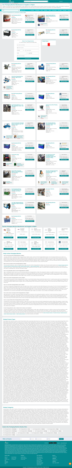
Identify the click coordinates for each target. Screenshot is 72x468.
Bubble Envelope (8, 358)
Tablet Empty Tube (32, 338)
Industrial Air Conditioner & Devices (35, 420)
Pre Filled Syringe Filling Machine (27, 392)
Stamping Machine (42, 376)
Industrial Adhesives (49, 393)
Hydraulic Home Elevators (32, 445)
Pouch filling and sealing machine (30, 339)
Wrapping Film (57, 324)
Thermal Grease (24, 400)
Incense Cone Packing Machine (33, 400)
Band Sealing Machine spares (18, 350)
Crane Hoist (60, 448)
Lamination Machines (54, 335)
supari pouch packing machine (8, 344)
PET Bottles (18, 354)
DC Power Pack (41, 447)
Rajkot (50, 10)
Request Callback (30, 21)
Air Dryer (15, 451)
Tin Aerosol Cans (26, 356)
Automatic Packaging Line (56, 381)
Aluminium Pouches (46, 325)
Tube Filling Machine (51, 339)
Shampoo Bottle (33, 355)
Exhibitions (6, 462)
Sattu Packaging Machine (37, 378)
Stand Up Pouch (36, 324)
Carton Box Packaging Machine (25, 347)
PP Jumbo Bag (33, 337)
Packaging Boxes (53, 325)
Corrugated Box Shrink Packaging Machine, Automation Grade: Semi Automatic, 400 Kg (51, 156)
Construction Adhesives (33, 358)
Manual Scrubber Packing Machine (26, 367)
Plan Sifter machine (14, 450)
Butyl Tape (39, 381)
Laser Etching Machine (26, 376)
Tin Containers (65, 338)
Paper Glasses (59, 325)
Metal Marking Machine (45, 449)
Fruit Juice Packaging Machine (31, 370)
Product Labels (15, 323)
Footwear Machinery (31, 414)
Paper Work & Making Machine (52, 413)
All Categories (13, 459)
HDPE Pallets (64, 343)
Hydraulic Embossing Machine (53, 397)
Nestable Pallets (50, 344)
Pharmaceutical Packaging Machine (15, 336)
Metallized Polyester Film (31, 359)
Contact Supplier (8, 237)
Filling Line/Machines (50, 348)
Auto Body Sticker (48, 328)
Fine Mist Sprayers (29, 354)
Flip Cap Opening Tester (15, 324)
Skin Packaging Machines (40, 382)
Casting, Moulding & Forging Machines (23, 420)
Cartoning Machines (6, 339)
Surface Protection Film (56, 354)
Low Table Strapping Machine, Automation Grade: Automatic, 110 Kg (17, 203)
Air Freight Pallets (46, 345)
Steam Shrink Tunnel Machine (36, 335)
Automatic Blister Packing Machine (60, 348)
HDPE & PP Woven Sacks (51, 355)
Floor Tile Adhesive (37, 392)
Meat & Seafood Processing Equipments (17, 421)
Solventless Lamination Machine (16, 397)
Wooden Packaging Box (62, 344)
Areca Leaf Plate (6, 326)
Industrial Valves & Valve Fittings (48, 410)
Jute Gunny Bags (50, 356)
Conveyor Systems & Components (16, 410)
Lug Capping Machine (64, 334)
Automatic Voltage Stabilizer (44, 448)
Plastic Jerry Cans (40, 325)
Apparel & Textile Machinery (42, 422)
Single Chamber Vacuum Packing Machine (26, 391)
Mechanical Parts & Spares (26, 411)
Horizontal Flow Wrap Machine (45, 346)
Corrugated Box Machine (7, 377)
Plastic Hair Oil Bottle (18, 338)
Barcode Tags (25, 328)
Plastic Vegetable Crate (17, 369)
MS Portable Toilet (20, 446)
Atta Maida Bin (47, 398)
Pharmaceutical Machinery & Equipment (9, 412)
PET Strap (62, 365)
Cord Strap (10, 360)
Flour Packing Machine (7, 375)
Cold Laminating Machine (18, 387)
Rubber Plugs (37, 346)
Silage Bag (33, 323)
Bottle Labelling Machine (7, 332)
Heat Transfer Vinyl (57, 365)
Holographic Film (24, 397)
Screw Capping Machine (61, 333)
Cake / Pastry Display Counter (31, 449)
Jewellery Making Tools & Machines (26, 423)
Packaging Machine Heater (49, 377)
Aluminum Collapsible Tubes (25, 365)
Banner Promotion (39, 460)
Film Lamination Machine (18, 386)
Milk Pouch (49, 357)
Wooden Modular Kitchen (21, 451)
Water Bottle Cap (29, 332)
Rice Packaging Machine (28, 378)
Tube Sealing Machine (45, 444)
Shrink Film (59, 382)
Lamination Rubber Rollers (48, 360)
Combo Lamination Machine (38, 387)
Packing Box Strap (15, 154)
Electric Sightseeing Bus (56, 452)
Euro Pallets (56, 344)
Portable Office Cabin (54, 446)
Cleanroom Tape (37, 356)
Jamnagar (64, 10)
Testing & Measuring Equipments (8, 413)
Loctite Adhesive (61, 397)
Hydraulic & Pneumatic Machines (48, 416)
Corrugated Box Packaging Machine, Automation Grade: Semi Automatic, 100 (54, 182)
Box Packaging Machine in (9, 434)
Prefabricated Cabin (48, 446)
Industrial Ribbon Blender (52, 444)
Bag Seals (25, 350)
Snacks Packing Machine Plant (16, 400)
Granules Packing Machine (63, 339)
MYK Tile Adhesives (8, 365)
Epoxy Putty (38, 398)
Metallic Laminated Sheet (57, 393)
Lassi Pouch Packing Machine (38, 391)
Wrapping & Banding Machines (63, 409)
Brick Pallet (21, 345)
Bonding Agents (48, 392)
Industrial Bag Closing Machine (63, 350)
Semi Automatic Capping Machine (50, 333)
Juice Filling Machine (55, 367)
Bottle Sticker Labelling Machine (20, 333)
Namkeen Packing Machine (15, 327)
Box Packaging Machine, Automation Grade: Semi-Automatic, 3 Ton (51, 123)
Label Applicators (15, 332)
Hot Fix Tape (35, 360)
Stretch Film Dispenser (55, 357)
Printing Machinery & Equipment (52, 409)
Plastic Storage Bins (35, 369)
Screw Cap (49, 322)
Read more (59, 7)
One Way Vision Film (20, 322)
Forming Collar (58, 359)
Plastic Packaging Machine (41, 390)
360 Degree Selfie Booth (33, 453)
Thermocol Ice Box (43, 401)
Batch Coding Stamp (14, 398)
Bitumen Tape (49, 381)
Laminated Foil (14, 325)
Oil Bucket (58, 399)
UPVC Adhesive (31, 401)
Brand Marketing (39, 461)
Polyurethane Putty (32, 398)
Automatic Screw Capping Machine (54, 334)
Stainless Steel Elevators (57, 445)
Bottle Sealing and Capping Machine (57, 338)
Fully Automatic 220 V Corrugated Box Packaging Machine (9, 87)
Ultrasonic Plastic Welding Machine (32, 450)
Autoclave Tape (22, 339)
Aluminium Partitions (60, 444)
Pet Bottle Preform (26, 338)
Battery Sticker (54, 328)
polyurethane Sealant (12, 322)
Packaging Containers (9, 367)
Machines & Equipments (64, 412)
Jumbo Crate (24, 369)
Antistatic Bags (37, 323)
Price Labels (14, 328)
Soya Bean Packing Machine (51, 379)
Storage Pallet (53, 343)
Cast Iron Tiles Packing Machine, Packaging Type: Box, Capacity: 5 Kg (9, 136)
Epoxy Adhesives (43, 355)
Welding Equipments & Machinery (32, 422)
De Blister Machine (47, 332)
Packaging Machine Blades (57, 387)
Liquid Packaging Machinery (29, 409)
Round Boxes (55, 350)
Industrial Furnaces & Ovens (46, 420)
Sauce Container (62, 366)
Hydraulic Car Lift (45, 445)
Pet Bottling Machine (63, 367)
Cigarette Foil (52, 324)
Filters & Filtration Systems (41, 413)
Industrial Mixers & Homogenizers (63, 413)
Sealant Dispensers (54, 392)
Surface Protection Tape (54, 349)
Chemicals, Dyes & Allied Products (21, 414)
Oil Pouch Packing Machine (51, 370)
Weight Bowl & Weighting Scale (40, 421)
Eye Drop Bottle (47, 323)
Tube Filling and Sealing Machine (37, 343)
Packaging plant (48, 376)
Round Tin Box (44, 366)
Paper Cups (28, 371)
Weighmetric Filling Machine (8, 359)
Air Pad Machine (6, 388)
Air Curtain (60, 449)
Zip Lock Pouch (42, 324)
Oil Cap (29, 381)
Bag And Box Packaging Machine (9, 182)
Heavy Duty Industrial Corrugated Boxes (19, 359)
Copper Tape (9, 328)
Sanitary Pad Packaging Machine (49, 388)
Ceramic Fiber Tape (64, 401)
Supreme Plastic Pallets (15, 345)
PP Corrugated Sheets (55, 366)
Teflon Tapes (24, 371)
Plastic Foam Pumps (16, 355)
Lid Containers (53, 323)
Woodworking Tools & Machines (54, 412)
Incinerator (59, 421)
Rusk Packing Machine (58, 377)
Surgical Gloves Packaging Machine (51, 382)
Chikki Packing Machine (54, 389)
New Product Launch (40, 462)
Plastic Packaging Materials (18, 356)
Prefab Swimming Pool (11, 452)
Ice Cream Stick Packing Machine (17, 390)
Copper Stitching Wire (21, 360)
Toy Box (8, 343)
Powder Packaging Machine (9, 338)
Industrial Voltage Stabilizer (28, 448)
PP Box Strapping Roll (47, 359)
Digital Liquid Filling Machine (13, 368)
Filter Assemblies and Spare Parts (50, 411)
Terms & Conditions (24, 458)
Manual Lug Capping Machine (43, 334)
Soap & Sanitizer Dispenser (59, 416)
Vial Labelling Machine (22, 332)
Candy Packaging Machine (56, 378)
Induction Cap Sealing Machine (42, 339)
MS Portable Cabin (31, 446)
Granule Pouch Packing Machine (60, 375)
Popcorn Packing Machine (47, 387)
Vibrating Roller (39, 444)
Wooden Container (8, 357)
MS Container (43, 446)
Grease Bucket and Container (48, 399)
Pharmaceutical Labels (60, 328)
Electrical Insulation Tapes (60, 322)
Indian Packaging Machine (35, 266)
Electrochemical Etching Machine (28, 386)
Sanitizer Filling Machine (32, 368)
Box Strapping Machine (12, 445)
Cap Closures (38, 338)
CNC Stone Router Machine (12, 448)
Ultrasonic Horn (19, 450)
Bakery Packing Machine (27, 380)
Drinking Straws (16, 326)
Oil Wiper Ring (14, 399)
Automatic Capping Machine (8, 334)
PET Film (17, 370)
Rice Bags (39, 348)
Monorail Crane (64, 448)
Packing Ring (9, 399)
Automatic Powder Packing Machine (30, 322)
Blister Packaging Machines (59, 380)
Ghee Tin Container (38, 366)
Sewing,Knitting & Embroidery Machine (19, 422)
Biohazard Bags (22, 354)
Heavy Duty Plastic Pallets (60, 345)
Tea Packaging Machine (56, 326)
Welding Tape (47, 324)
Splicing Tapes (39, 357)
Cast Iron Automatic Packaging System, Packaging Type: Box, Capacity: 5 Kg (18, 123)
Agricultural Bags (6, 361)
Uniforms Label (19, 399)
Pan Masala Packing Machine (22, 379)
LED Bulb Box (63, 361)
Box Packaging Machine (16, 15)
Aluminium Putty (26, 398)
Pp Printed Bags (44, 348)
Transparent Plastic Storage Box (26, 327)
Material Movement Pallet (55, 398)
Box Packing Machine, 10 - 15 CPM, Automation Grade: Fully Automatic (17, 105)
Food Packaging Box (47, 327)
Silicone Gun (43, 398)
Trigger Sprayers (50, 365)
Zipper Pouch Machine (31, 350)
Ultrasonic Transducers (41, 450)
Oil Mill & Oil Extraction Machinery (61, 411)
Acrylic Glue (18, 365)
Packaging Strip (63, 381)
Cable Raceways (24, 450)
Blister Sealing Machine (50, 368)
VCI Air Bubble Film (12, 361)
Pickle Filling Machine (13, 349)
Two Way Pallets (32, 344)
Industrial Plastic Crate (53, 369)
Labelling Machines (21, 323)
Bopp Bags (11, 348)
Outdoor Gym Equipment (48, 452)
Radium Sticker (5, 402)
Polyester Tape (53, 336)
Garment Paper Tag (26, 399)
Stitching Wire (45, 397)
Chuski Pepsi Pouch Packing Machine (27, 377)
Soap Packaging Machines (16, 377)
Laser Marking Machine (14, 444)
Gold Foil (43, 326)
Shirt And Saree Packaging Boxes (37, 332)
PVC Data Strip (10, 369)
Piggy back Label (64, 332)
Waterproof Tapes (26, 366)
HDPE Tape (58, 336)
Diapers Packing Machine (60, 388)
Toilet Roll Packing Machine (39, 388)
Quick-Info (6, 461)
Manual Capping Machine (40, 333)
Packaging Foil (40, 358)
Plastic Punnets (44, 365)
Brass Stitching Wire (65, 359)
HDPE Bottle (47, 337)
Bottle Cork (42, 323)
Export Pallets (21, 378)
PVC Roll (46, 386)
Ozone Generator (23, 453)
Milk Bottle (64, 377)
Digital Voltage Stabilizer (35, 448)
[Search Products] (24, 1)
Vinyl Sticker (32, 389)
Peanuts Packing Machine (14, 381)
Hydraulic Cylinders (47, 447)
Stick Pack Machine (42, 400)
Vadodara (45, 10)
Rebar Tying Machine (44, 371)
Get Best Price (14, 17)
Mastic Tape (53, 358)
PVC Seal (53, 322)
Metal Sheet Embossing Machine (53, 386)
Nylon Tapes (6, 360)
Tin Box (26, 360)
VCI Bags (54, 360)
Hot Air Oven (36, 447)
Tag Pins (4, 335)
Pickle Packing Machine (27, 390)
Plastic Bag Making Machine (42, 347)
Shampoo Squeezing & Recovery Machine (24, 349)
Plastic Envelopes (35, 327)
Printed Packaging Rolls (33, 357)
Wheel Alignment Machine (48, 451)
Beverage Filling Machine (57, 371)
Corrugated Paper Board (61, 356)
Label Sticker (42, 328)
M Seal (27, 401)
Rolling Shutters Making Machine (30, 451)
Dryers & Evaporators (57, 410)
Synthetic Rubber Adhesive (20, 401)
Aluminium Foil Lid (20, 325)
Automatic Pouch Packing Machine (60, 450)
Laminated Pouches (25, 357)
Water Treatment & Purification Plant (18, 409)
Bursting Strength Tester (12, 449)
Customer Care (7, 459)
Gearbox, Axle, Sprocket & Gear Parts (58, 420)
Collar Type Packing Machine (60, 358)
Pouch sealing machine (34, 334)
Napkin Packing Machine (35, 380)
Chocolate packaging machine (17, 380)
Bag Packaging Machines (61, 390)
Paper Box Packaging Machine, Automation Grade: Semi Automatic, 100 (44, 182)
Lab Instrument (28, 415)
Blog (5, 460)
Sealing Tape (44, 368)
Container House (27, 447)
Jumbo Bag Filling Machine (45, 389)
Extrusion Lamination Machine (36, 371)
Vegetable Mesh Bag (26, 337)
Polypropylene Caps (48, 326)
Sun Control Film (38, 389)
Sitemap (6, 458)
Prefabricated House (15, 447)
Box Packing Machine (44, 23)
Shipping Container (21, 447)
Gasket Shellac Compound (38, 399)
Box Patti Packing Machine (17, 93)
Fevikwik (14, 401)
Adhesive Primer (47, 336)
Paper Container (65, 325)
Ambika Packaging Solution (25, 266)
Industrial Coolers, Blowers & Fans (36, 410)
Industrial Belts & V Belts (7, 409)
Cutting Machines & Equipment (24, 416)
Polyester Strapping (6, 366)
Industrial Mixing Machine (26, 410)
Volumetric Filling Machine (9, 376)
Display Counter (26, 445)
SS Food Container (55, 327)
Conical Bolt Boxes (63, 336)
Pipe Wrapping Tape (19, 366)
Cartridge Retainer (60, 400)
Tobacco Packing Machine (14, 339)
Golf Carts (61, 452)
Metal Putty (8, 398)
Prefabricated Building (61, 446)
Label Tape (31, 399)
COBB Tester (6, 449)
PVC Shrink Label (6, 393)
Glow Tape (38, 355)
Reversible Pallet (52, 345)
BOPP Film (51, 371)
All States (32, 10)
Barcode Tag (30, 328)
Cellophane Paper (10, 356)
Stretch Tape (37, 350)
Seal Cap (54, 399)
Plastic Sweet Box (39, 365)
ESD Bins (47, 369)
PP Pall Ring (59, 361)
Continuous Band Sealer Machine (57, 376)
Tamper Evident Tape (11, 333)
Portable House (7, 446)
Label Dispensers (65, 387)
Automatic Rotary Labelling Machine (28, 388)
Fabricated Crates (61, 369)
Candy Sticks (11, 326)
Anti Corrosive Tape (43, 356)
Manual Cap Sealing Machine (31, 333)
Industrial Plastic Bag (49, 350)
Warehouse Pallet (17, 344)
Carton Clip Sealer (61, 349)
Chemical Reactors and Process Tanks (9, 420)
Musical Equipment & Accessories (51, 421)
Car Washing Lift (37, 451)
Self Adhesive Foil (27, 355)
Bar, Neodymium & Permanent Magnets (36, 416)
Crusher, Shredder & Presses (59, 414)
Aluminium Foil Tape (34, 381)
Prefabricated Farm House (13, 446)
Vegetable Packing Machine (16, 357)
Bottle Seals (18, 393)
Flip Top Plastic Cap (48, 367)
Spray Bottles (10, 355)
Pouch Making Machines (61, 360)
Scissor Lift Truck (50, 445)
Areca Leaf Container (23, 326)
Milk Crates (10, 370)
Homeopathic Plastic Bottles (45, 338)
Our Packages (39, 459)
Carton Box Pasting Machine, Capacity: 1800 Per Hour (17, 77)
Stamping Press (21, 389)
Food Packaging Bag (46, 358)
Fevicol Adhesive (42, 393)
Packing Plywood (24, 361)
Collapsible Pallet (34, 347)
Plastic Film (45, 357)
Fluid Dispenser (53, 400)
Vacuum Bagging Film (59, 355)
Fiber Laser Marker (39, 449)
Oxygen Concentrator (18, 453)
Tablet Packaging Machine (16, 382)
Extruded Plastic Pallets (31, 346)
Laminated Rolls (58, 323)
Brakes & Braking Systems (34, 412)
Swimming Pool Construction (25, 452)
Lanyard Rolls (39, 326)
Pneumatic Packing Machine (46, 378)
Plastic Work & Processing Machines (31, 413)
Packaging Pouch (12, 393)
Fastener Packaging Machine (63, 392)
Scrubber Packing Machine (59, 368)
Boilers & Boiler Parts (51, 422)
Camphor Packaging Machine (28, 387)
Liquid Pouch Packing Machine (23, 375)
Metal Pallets (11, 378)
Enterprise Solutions (40, 463)
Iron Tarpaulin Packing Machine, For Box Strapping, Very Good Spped (20, 136)
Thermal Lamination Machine (39, 386)
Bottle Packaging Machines (32, 379)
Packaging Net (12, 354)
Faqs (5, 463)
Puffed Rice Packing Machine (16, 358)
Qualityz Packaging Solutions (48, 312)
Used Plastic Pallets (47, 343)
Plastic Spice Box (20, 337)
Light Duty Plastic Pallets (22, 346)
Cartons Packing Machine (51, 63)
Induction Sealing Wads (32, 325)
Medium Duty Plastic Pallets (13, 346)
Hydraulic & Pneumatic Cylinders (47, 423)
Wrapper (55, 356)
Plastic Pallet (16, 378)
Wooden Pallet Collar (6, 345)
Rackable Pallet (44, 344)
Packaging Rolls (41, 327)
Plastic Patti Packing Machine (44, 349)
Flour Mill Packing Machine (23, 368)
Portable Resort (25, 446)
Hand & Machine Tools (50, 414)
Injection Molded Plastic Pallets (38, 345)
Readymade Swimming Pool (40, 452)
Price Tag (8, 401)
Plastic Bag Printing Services (26, 336)
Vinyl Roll (38, 322)
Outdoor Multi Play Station (27, 444)
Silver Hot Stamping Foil (39, 397)
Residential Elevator (39, 445)
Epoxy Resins (11, 386)
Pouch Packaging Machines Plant (26, 393)
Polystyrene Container (39, 359)
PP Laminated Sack (17, 348)
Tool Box (52, 346)
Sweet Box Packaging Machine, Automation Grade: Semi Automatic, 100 (65, 182)
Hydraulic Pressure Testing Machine (21, 449)
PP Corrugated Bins (42, 369)
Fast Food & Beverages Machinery (15, 411)
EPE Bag (8, 354)
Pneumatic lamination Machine (51, 390)
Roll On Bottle (62, 354)
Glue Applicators (6, 386)
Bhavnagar (59, 10)
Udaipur (69, 10)
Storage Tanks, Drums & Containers (20, 415)
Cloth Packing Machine (7, 392)
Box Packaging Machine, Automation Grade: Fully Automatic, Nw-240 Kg (16, 190)
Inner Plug (22, 355)
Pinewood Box (30, 360)
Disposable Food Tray (40, 375)
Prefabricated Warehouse (8, 447)
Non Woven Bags (24, 382)
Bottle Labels (9, 325)
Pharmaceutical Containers (44, 361)
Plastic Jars (43, 367)
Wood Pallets (61, 335)
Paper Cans (10, 337)
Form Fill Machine (14, 375)
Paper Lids (9, 327)
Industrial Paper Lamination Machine (38, 336)
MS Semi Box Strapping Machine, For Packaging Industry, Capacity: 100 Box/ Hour (20, 164)
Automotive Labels (19, 328)
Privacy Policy (23, 459)
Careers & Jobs (13, 458)
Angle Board (5, 337)
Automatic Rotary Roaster (23, 381)
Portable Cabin (21, 444)
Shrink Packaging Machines (49, 375)
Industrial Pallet (58, 343)
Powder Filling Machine (25, 334)
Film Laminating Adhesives (44, 380)
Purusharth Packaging (7, 266)
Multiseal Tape (40, 360)
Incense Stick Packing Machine (12, 379)
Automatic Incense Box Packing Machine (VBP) (44, 116)
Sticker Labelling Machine (32, 326)
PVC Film (14, 370)
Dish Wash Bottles (37, 361)
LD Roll (66, 365)
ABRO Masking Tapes (35, 393)
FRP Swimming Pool (18, 452)
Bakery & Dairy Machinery (36, 415)
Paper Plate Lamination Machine (61, 391)
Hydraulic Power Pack (53, 447)
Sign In (61, 1)
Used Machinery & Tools (59, 422)
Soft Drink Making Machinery (16, 371)
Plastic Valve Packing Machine (16, 392)
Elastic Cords (53, 359)
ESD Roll (13, 365)
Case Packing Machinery (7, 390)
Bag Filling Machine (53, 337)
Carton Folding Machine (52, 391)
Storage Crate (29, 369)
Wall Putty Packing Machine (14, 389)
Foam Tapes (44, 381)
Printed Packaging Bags (25, 348)
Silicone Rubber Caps (35, 349)
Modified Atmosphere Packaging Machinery (54, 401)
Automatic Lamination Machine (25, 335)
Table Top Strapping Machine (9, 164)
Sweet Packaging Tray (60, 337)
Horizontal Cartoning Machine (59, 346)
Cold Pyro (28, 453)
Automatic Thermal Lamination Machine (13, 335)
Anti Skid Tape (49, 354)
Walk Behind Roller (34, 444)
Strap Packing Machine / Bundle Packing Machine (51, 16)
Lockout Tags (8, 324)
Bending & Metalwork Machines (29, 421)
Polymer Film (48, 400)
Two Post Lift (42, 451)
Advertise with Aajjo (40, 458)
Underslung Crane (50, 448)
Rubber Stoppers (17, 367)
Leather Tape (18, 361)
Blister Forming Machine (32, 382)
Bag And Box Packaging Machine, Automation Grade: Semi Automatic (17, 171)
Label (11, 401)
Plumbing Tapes (13, 366)
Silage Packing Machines (34, 376)
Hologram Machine (31, 397)
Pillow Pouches (22, 324)
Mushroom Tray (42, 350)
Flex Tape (49, 366)
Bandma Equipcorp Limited (15, 266)
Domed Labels (27, 389)
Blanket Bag (39, 354)
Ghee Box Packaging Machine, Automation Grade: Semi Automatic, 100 (52, 171)
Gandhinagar (54, 10)
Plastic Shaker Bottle (36, 328)
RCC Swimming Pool (33, 452)
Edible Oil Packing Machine (61, 370)
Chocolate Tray (49, 347)
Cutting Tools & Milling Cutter (37, 423)
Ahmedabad (37, 10)
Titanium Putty (20, 398)
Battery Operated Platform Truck (9, 453)
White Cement (42, 392)
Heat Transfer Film (23, 370)
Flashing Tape (32, 366)
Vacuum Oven (32, 447)
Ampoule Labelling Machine (63, 389)
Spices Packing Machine (40, 337)
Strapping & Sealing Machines (44, 412)
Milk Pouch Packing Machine (42, 370)
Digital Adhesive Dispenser (14, 391)
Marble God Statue (52, 449)
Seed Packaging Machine (61, 379)
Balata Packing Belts (9, 350)
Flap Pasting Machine (18, 376)
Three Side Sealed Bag (29, 324)
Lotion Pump (35, 354)
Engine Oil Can (63, 399)
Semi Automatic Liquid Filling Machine (15, 388)
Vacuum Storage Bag (25, 358)
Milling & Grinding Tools (14, 416)
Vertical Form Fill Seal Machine (15, 343)
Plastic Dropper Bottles (62, 327)
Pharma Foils (26, 325)
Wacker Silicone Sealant (36, 367)
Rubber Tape (39, 368)
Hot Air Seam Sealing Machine (56, 332)
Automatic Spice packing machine (26, 343)
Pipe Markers (44, 354)
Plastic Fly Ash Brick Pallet (27, 345)
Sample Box (34, 390)
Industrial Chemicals (57, 415)
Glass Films (65, 376)
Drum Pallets (15, 360)
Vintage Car (65, 452)
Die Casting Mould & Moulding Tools (10, 414)
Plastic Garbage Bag (43, 322)
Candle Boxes (31, 356)
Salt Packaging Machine (32, 375)
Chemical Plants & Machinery (19, 413)
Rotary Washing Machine (19, 448)
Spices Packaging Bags (33, 348)
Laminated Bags (30, 361)
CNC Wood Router (59, 447)
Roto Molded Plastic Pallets (24, 344)
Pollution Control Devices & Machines (38, 411)
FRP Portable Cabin (37, 446)
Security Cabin (64, 445)
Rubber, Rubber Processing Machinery (47, 415)
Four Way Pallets (38, 344)
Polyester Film (51, 380)
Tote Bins (56, 339)
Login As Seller (39, 464)
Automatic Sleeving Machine (46, 335)
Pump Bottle (14, 337)
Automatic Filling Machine (57, 347)
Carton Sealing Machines (19, 445)
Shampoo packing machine (41, 379)
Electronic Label (27, 323)
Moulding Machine (7, 410)
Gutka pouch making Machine (39, 377)
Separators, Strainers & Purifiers (40, 414)
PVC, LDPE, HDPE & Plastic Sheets (23, 412)
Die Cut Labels (32, 365)
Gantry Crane (56, 448)
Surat (42, 10)
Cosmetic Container (53, 361)
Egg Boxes (45, 391)
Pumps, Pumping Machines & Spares (40, 409)
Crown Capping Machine (17, 334)
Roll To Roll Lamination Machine (8, 387)
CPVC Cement (36, 401)
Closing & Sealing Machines (14, 423)
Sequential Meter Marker (64, 386)
